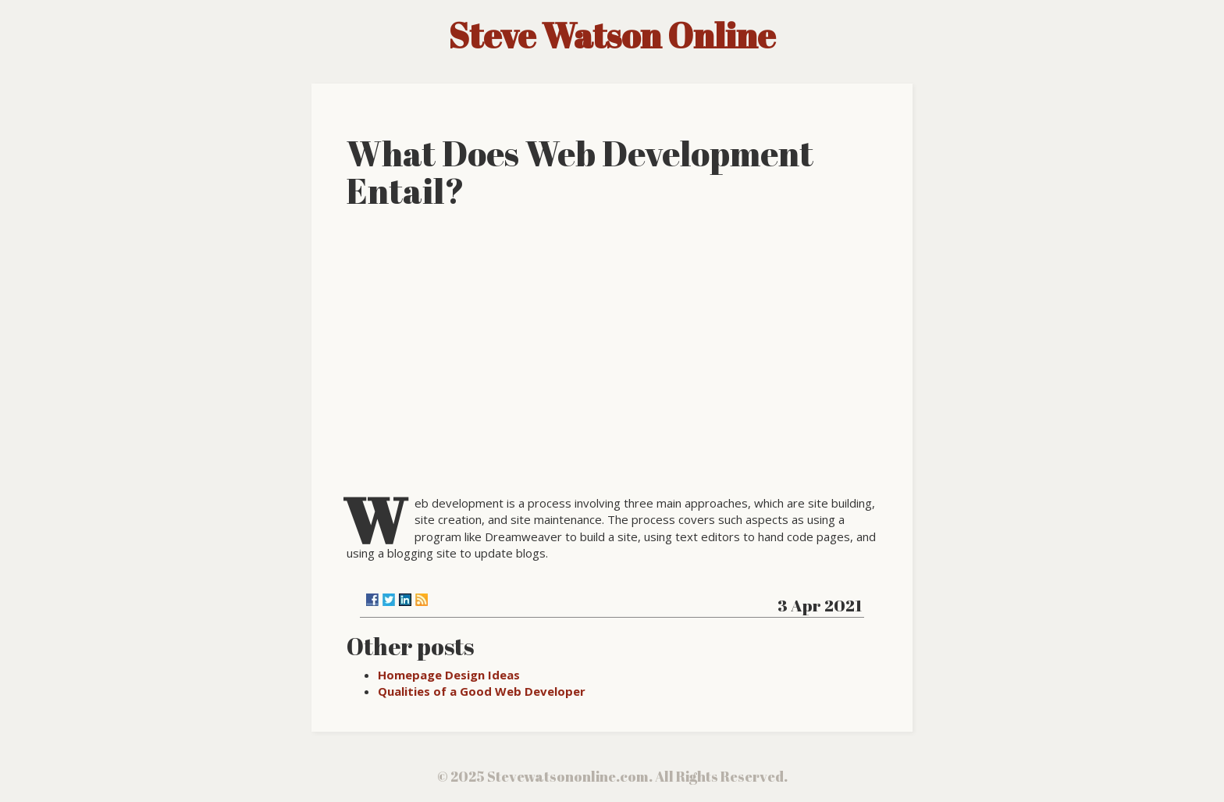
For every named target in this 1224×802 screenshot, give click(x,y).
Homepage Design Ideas (449, 675)
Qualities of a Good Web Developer (481, 691)
